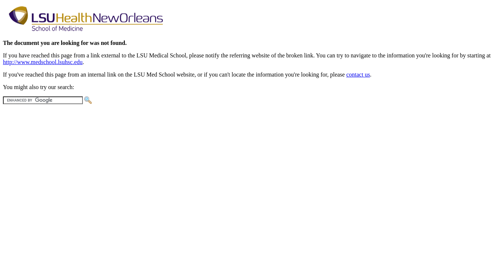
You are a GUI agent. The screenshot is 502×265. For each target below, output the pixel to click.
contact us (358, 74)
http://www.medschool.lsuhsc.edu (43, 62)
